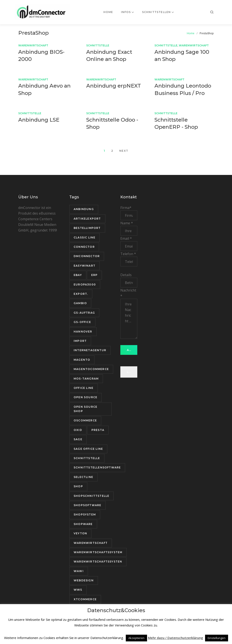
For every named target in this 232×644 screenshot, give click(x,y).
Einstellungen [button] (216, 638)
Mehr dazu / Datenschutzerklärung (175, 638)
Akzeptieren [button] (136, 638)
